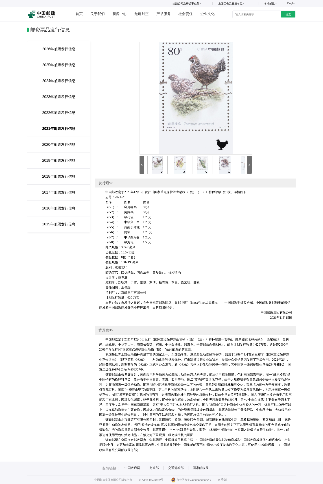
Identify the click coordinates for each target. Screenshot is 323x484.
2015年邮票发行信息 (58, 224)
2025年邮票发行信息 (58, 65)
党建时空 (141, 14)
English (291, 3)
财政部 (154, 468)
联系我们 (223, 479)
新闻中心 (119, 14)
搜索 (288, 14)
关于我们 (97, 14)
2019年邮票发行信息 (58, 160)
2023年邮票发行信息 (58, 97)
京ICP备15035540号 (151, 479)
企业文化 (207, 14)
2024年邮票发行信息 (58, 81)
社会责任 (185, 14)
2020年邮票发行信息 (58, 144)
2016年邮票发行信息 (58, 208)
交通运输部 (176, 468)
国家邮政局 (201, 468)
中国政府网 (132, 468)
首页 (79, 14)
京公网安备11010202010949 (191, 479)
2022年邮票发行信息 (58, 113)
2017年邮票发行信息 (58, 192)
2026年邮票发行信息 (58, 49)
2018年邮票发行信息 (58, 176)
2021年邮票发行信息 (58, 129)
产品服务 (163, 14)
